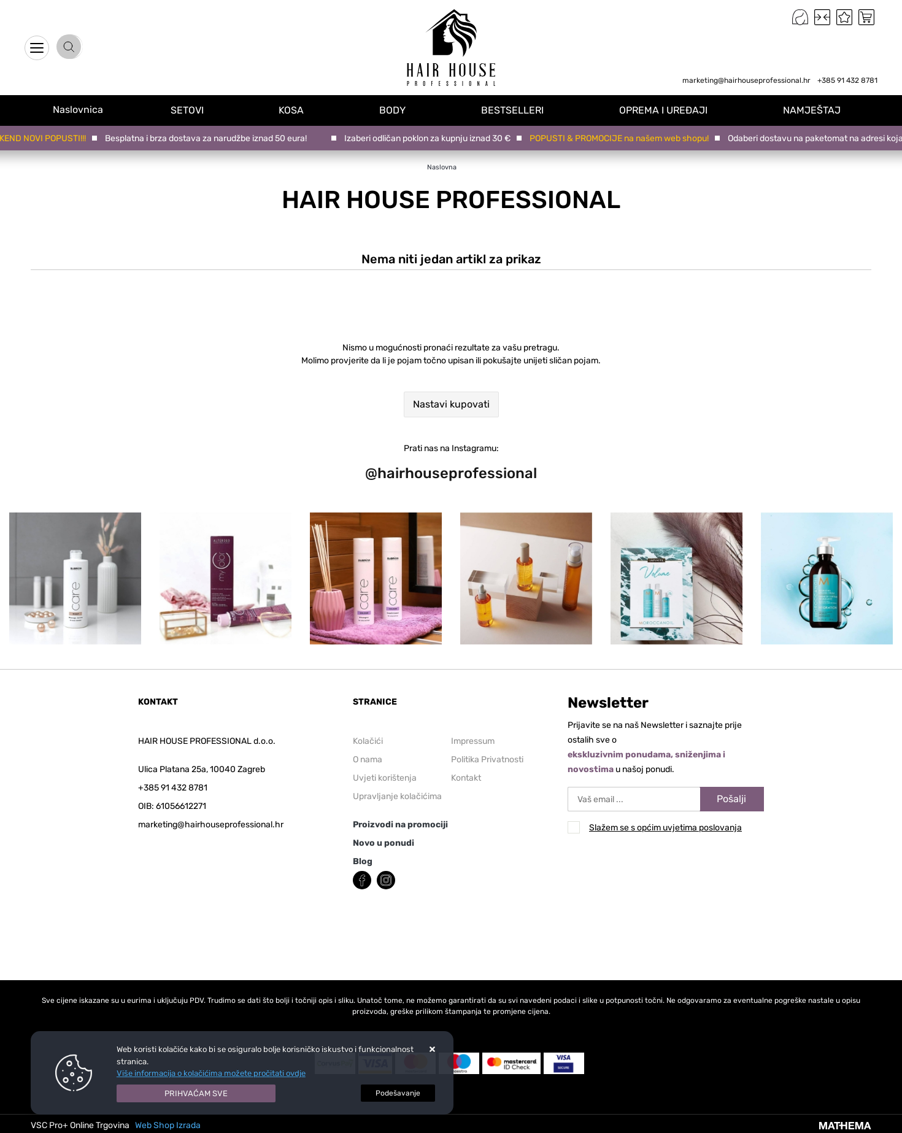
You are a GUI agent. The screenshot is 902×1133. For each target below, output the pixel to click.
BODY (401, 109)
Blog (362, 861)
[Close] (196, 1094)
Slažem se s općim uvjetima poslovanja (665, 827)
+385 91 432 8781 (847, 80)
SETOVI (198, 109)
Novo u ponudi (383, 843)
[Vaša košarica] (866, 17)
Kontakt (466, 778)
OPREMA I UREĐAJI (668, 109)
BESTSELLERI (519, 109)
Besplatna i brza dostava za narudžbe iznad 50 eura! (208, 138)
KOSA (301, 109)
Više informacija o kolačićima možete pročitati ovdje (211, 1073)
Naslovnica (83, 109)
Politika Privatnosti (487, 759)
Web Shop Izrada (168, 1125)
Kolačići (368, 741)
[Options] (398, 1093)
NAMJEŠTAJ (815, 109)
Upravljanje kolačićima (397, 796)
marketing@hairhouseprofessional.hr (746, 80)
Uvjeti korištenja (385, 778)
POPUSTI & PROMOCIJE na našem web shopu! (621, 138)
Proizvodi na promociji (400, 824)
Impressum (473, 741)
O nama (367, 759)
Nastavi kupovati (451, 404)
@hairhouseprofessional (451, 473)
